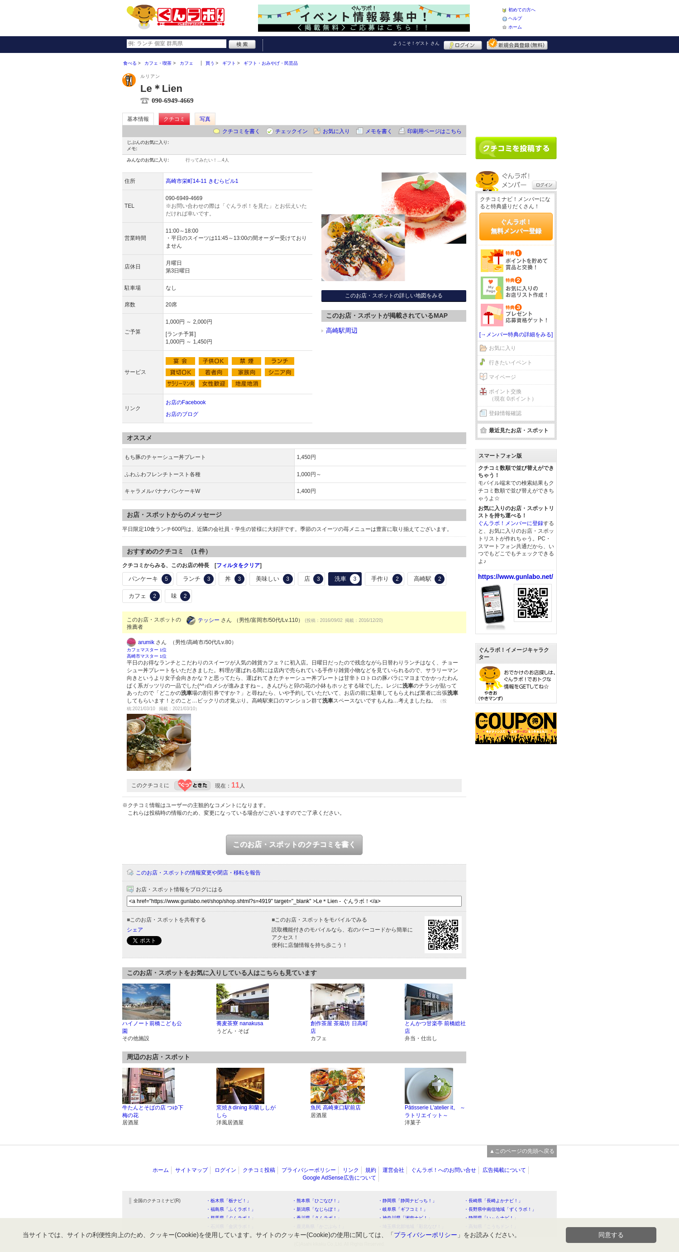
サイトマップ (191, 1170)
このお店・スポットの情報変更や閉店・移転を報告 (198, 873)
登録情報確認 (505, 413)
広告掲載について (504, 1170)
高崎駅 (429, 579)
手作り (386, 579)
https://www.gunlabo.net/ (515, 576)
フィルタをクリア (238, 565)
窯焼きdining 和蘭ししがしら (246, 1111)
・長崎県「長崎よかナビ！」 (493, 1200)
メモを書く (378, 131)
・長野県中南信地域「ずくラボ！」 (500, 1209)
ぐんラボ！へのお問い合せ (443, 1170)
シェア (135, 930)
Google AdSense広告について (339, 1178)
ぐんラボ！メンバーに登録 (510, 523)
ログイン (463, 44)
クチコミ (174, 119)
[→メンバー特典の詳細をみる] (516, 334)
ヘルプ (515, 18)
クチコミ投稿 (259, 1170)
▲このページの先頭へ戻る (522, 1151)
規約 (370, 1170)
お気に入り (336, 131)
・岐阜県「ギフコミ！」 (403, 1209)
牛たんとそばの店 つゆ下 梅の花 (152, 1111)
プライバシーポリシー (309, 1170)
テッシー (209, 620)
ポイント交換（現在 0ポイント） (513, 395)
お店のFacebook (186, 402)
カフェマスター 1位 (147, 649)
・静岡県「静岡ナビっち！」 (407, 1200)
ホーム (515, 26)
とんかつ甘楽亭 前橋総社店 (435, 1027)
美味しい (274, 579)
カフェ (144, 596)
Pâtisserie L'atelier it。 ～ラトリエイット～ (435, 1111)
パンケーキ (150, 579)
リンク (351, 1170)
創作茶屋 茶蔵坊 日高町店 (339, 1027)
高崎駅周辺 (342, 330)
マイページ (502, 377)
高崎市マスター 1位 (147, 656)
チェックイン (291, 131)
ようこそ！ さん (416, 43)
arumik (146, 642)
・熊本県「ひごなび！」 (317, 1200)
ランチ (198, 579)
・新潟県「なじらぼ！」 (317, 1209)
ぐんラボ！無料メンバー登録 (516, 226)
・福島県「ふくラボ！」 (231, 1209)
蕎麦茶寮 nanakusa (239, 1023)
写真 (205, 119)
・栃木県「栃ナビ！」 (228, 1200)
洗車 (347, 579)
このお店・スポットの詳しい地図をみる (394, 295)
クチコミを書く (241, 131)
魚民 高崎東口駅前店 (336, 1107)
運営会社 (393, 1170)
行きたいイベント (510, 362)
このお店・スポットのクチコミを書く (294, 844)
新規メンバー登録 (517, 44)
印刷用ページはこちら (434, 131)
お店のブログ (182, 414)
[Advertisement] (516, 91)
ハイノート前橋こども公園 (152, 1027)
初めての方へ (522, 9)
